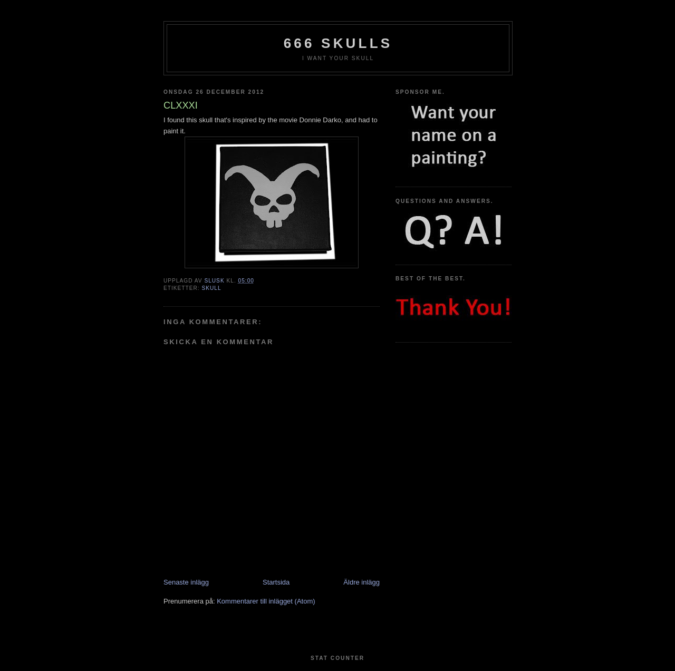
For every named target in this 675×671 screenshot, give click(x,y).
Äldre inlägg (361, 582)
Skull (211, 288)
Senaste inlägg (186, 582)
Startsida (276, 582)
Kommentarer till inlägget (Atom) (266, 601)
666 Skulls (338, 43)
